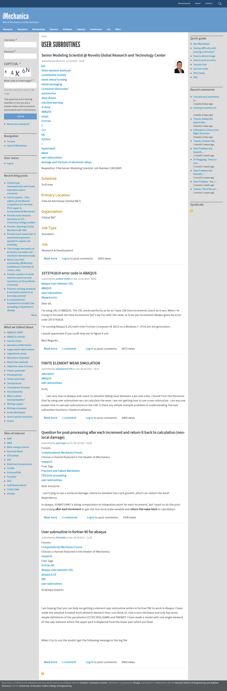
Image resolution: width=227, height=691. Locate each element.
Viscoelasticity (15, 391)
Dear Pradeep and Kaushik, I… (202, 172)
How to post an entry (204, 60)
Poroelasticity (14, 374)
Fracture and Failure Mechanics (60, 471)
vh (57, 60)
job (43, 66)
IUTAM (10, 468)
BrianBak (60, 537)
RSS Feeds (199, 73)
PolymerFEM (14, 472)
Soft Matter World (16, 485)
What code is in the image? (18, 80)
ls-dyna (45, 107)
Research (7, 29)
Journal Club (200, 64)
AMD (9, 442)
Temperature (14, 383)
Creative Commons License (93, 683)
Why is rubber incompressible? (16, 397)
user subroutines (51, 157)
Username (9, 40)
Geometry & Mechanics (19, 345)
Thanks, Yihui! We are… (205, 189)
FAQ (195, 77)
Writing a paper (15, 404)
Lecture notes (200, 68)
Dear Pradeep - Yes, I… (205, 181)
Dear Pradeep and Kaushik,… (202, 150)
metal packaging (51, 84)
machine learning (52, 102)
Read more (50, 258)
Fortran (46, 121)
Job (108, 29)
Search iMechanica (17, 145)
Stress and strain (16, 379)
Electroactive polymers (19, 464)
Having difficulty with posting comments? (204, 49)
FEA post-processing (53, 475)
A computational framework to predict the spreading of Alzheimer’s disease (20, 305)
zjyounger (61, 443)
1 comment (69, 348)
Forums (11, 141)
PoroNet (11, 476)
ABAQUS (46, 111)
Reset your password (18, 124)
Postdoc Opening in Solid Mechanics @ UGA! (20, 228)
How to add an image (204, 56)
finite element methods (56, 70)
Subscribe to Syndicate (191, 211)
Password (9, 51)
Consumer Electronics (54, 89)
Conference (96, 29)
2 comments (69, 517)
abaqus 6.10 (48, 574)
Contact (208, 3)
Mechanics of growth (18, 357)
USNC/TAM (13, 489)
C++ (43, 130)
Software (67, 29)
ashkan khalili (63, 278)
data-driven (48, 98)
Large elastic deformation (20, 349)
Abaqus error (49, 297)
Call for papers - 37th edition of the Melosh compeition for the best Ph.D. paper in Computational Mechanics (21, 204)
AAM (9, 438)
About (198, 3)
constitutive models (53, 75)
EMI (9, 459)
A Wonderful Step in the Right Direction (206, 131)
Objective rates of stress (20, 366)
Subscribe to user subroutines (42, 673)
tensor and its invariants (19, 416)
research (46, 461)
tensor (10, 421)
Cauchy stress (14, 341)
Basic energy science (18, 447)
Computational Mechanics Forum (61, 452)
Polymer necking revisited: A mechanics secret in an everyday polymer (21, 292)
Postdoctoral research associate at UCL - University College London (21, 219)
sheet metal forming (54, 79)
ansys (44, 116)
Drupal (136, 683)
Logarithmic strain (16, 353)
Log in (65, 258)
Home (44, 36)
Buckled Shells (15, 451)
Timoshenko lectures (18, 387)
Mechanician (38, 29)
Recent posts (184, 3)
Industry (81, 29)
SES (9, 481)
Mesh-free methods (17, 362)
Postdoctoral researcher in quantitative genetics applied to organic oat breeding (21, 239)
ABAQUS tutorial (16, 336)
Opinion (54, 29)
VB (43, 134)
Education (22, 29)
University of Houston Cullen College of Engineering (45, 686)
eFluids (11, 493)
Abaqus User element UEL (57, 283)
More (34, 315)
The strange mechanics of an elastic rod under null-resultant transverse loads (21, 252)
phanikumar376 (64, 368)
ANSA (44, 153)
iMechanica (16, 16)
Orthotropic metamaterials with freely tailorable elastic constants (21, 188)
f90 (43, 579)
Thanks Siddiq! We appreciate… (203, 120)
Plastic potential (16, 370)
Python (45, 139)
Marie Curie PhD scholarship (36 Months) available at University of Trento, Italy (20, 265)
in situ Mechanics (16, 412)
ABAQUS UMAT (15, 332)
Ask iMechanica (201, 43)
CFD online (13, 455)
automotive (48, 93)
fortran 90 (47, 565)
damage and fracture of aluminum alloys (66, 162)
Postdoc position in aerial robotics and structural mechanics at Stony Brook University (21, 279)
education (47, 374)
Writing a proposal (16, 408)
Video (118, 29)
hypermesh (48, 148)
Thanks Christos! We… (205, 141)
